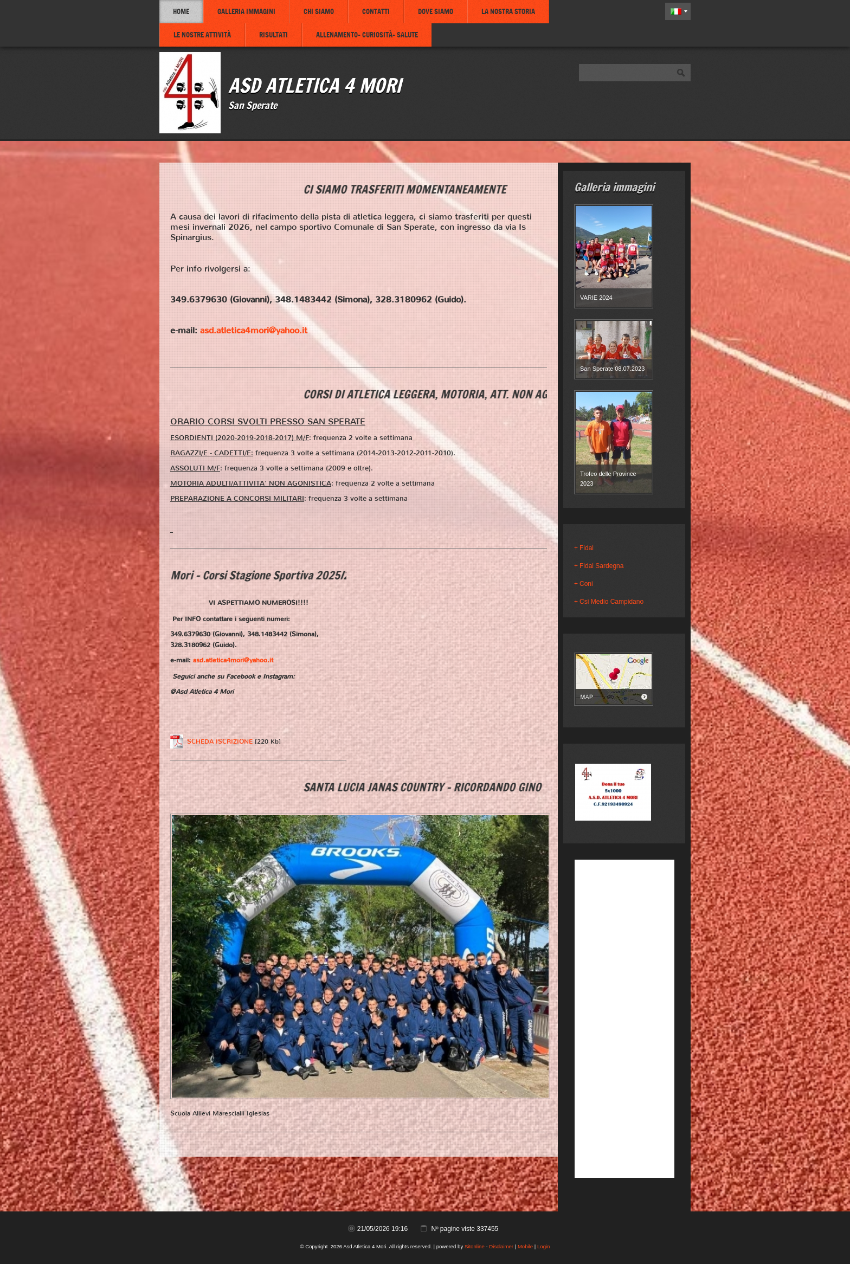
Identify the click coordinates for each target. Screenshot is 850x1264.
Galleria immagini (246, 11)
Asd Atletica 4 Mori (314, 85)
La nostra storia (508, 11)
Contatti (376, 11)
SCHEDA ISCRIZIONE (220, 741)
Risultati (273, 34)
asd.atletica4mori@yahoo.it (253, 330)
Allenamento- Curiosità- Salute (367, 34)
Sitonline (475, 1246)
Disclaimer (501, 1246)
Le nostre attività (202, 34)
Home (181, 11)
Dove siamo (435, 11)
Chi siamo (319, 11)
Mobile (525, 1246)
